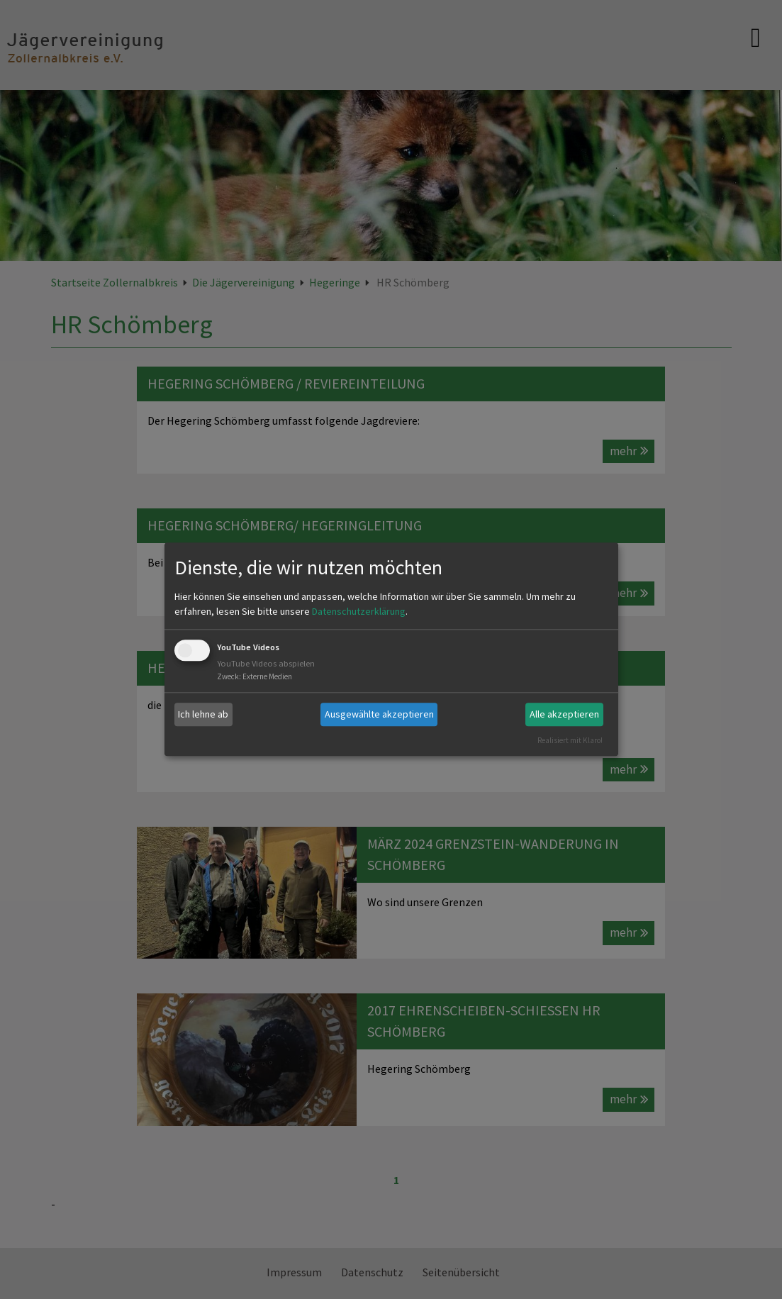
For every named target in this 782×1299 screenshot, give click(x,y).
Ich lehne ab (203, 714)
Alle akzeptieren (564, 714)
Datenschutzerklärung (359, 611)
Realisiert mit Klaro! (570, 740)
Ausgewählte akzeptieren (379, 714)
